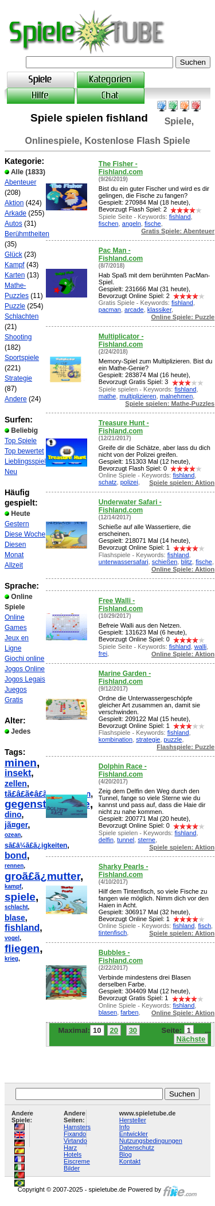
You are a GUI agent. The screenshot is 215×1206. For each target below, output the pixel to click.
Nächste (191, 1039)
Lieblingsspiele (27, 461)
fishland (22, 928)
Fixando (75, 1133)
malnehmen (176, 396)
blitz (187, 561)
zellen (16, 783)
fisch (204, 925)
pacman (110, 309)
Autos (13, 224)
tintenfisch (113, 932)
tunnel (125, 839)
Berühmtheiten (27, 234)
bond (16, 855)
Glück (13, 254)
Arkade (15, 213)
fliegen (22, 948)
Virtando (75, 1140)
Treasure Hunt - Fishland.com (124, 427)
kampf (13, 886)
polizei (129, 482)
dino (13, 814)
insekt (18, 773)
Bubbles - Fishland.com (121, 957)
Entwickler (133, 1133)
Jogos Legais (25, 679)
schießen (165, 561)
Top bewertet (24, 451)
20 (114, 1030)
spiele (20, 897)
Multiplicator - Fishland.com (121, 340)
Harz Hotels (72, 1151)
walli (200, 646)
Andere (16, 399)
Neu (11, 472)
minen (21, 763)
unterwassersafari (123, 561)
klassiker (159, 309)
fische (152, 223)
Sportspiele (22, 358)
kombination (115, 739)
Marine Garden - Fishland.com (125, 677)
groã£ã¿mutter (42, 876)
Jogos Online (25, 669)
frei (103, 653)
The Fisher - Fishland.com (121, 168)
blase (15, 917)
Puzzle (15, 306)
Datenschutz (136, 1147)
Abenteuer (20, 182)
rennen (14, 866)
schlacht (16, 907)
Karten (15, 275)
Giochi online (24, 659)
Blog (125, 1154)
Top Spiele (21, 441)
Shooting (18, 337)
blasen (108, 1012)
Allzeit (14, 565)
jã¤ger (16, 824)
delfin (106, 839)
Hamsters (77, 1126)
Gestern (17, 524)
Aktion (14, 203)
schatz (108, 482)
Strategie (18, 378)
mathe (107, 396)
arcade (134, 309)
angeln (131, 223)
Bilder (72, 1168)
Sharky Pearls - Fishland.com (123, 871)
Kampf (15, 265)
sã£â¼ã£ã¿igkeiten (36, 845)
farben (129, 1012)
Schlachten (21, 316)
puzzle (173, 739)
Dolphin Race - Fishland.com (123, 770)
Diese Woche (25, 534)
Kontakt (129, 1161)
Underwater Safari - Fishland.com (130, 506)
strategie (148, 739)
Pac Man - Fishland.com (121, 254)
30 (133, 1030)
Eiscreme (77, 1161)
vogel (12, 938)
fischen (109, 223)
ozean (13, 835)
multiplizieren (138, 396)
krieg (11, 959)
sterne (146, 839)
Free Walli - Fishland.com (121, 605)
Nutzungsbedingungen (150, 1140)
